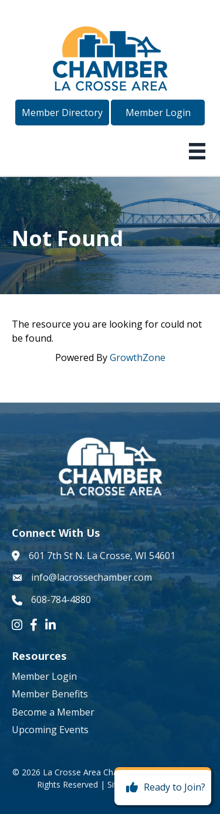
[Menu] (197, 151)
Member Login (44, 676)
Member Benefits (50, 693)
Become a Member (53, 712)
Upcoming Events (50, 729)
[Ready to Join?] (162, 787)
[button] (62, 112)
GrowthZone (137, 357)
